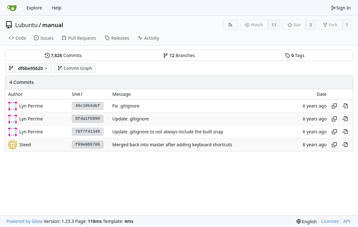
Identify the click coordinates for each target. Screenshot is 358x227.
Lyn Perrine (31, 106)
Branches (179, 55)
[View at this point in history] (345, 106)
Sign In (341, 8)
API (346, 221)
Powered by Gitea (24, 221)
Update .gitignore (130, 119)
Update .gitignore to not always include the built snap (167, 132)
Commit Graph (74, 68)
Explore (34, 8)
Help (57, 8)
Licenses (330, 221)
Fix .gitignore (125, 106)
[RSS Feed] (230, 25)
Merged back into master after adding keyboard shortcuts (172, 145)
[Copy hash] (334, 106)
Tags (294, 55)
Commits (63, 55)
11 (273, 25)
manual (52, 25)
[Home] (12, 8)
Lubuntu (26, 25)
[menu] (306, 221)
